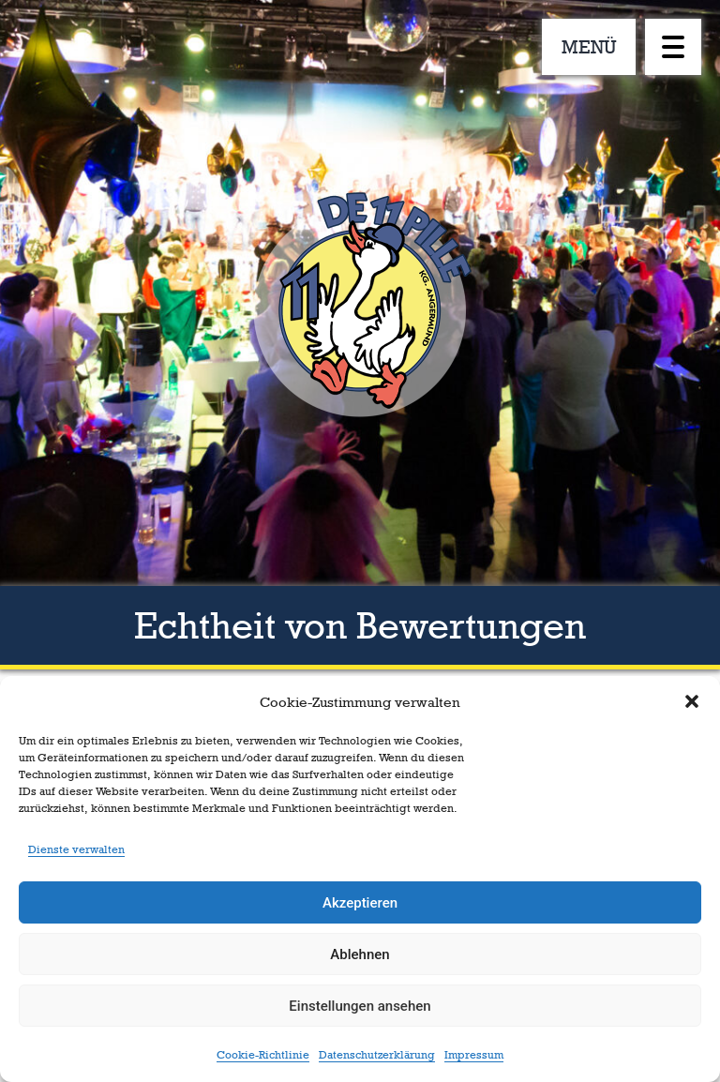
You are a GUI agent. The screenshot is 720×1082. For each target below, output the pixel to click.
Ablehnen (359, 954)
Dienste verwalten (76, 849)
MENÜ (589, 47)
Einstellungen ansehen (359, 1006)
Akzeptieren (360, 902)
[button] (691, 701)
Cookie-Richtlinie (263, 1054)
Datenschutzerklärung (377, 1054)
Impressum (473, 1054)
